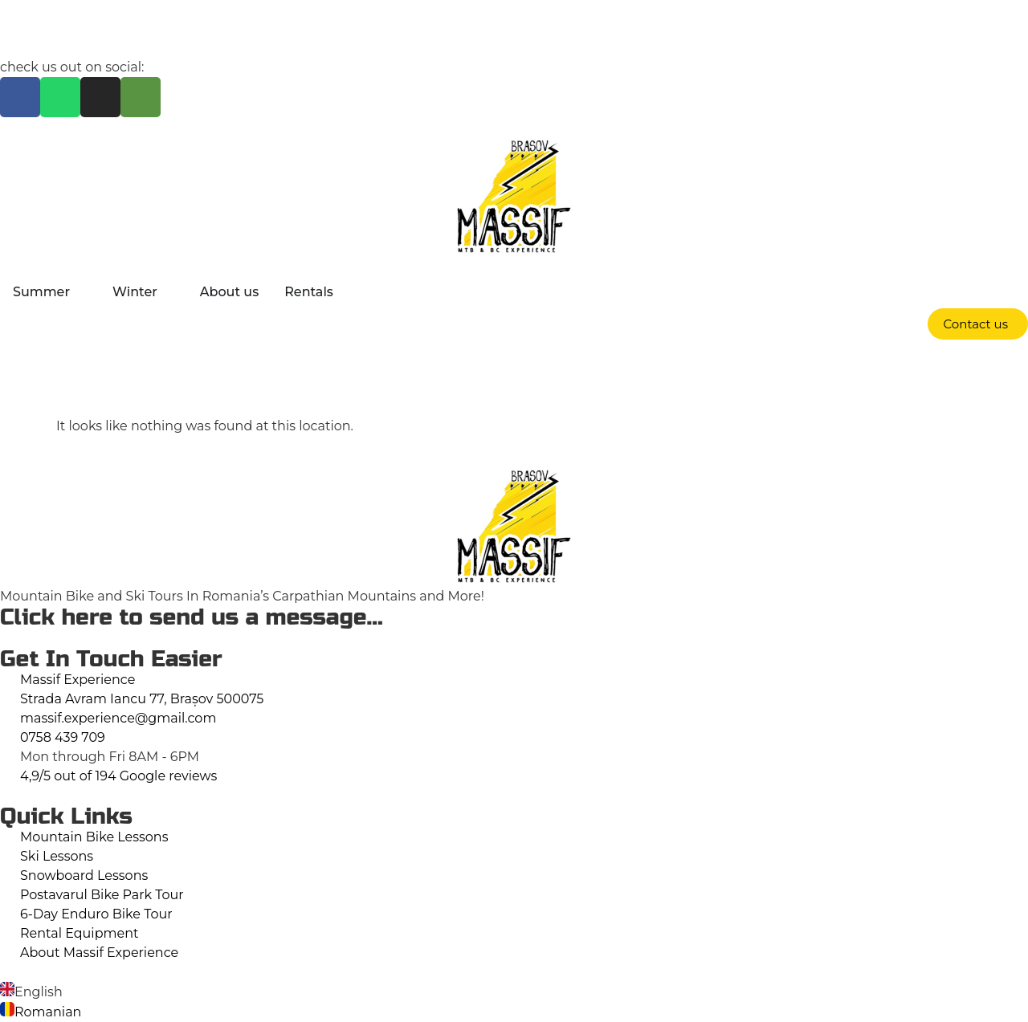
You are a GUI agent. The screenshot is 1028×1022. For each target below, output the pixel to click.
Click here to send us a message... (191, 617)
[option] (514, 992)
